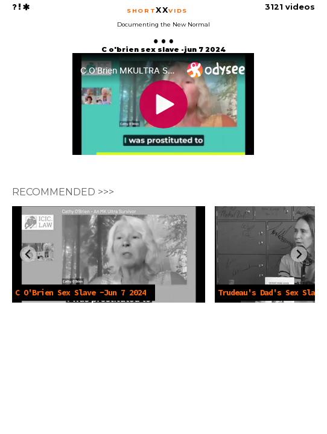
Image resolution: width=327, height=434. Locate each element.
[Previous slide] (28, 254)
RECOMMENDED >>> (63, 192)
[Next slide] (299, 254)
